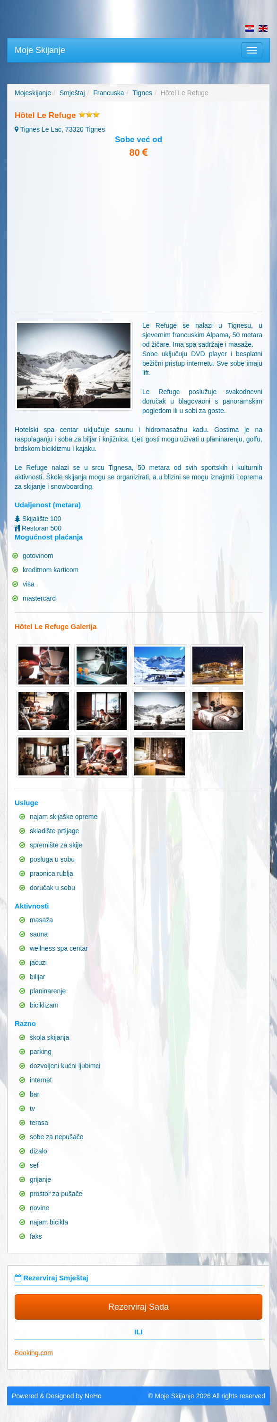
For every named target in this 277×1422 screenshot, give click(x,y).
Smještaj (72, 93)
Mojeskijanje (33, 93)
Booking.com (34, 1353)
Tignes (142, 93)
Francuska (108, 93)
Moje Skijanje (40, 50)
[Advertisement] (138, 235)
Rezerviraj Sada (138, 1307)
